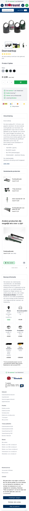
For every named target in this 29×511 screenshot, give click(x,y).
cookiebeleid (6, 493)
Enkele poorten (6, 408)
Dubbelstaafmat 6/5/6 (7, 426)
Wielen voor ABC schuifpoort (9, 444)
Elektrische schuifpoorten (8, 415)
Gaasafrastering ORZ (7, 433)
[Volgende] (26, 46)
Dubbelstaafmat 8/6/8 (7, 428)
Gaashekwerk (5, 397)
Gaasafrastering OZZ (7, 431)
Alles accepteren (14, 506)
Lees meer (6, 163)
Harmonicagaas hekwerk (8, 399)
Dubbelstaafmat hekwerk (8, 394)
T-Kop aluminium (16, 189)
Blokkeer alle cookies (14, 502)
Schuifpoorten (5, 413)
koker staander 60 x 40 (18, 198)
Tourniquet (4, 417)
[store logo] (12, 5)
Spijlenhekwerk (6, 401)
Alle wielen (4, 442)
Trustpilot (8, 383)
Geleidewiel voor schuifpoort (9, 451)
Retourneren (5, 472)
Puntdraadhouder (17, 179)
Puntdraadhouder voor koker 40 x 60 (18, 208)
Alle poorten (5, 419)
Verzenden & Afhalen (9, 294)
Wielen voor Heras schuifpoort (10, 449)
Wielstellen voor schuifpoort (9, 453)
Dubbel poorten (6, 410)
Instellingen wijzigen (14, 497)
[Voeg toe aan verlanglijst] (24, 262)
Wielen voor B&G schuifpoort (9, 447)
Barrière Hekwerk (6, 435)
